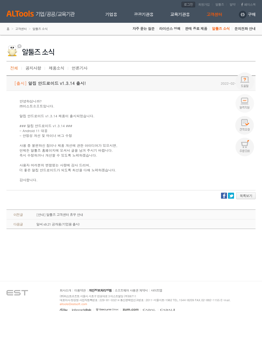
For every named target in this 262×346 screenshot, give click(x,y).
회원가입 (204, 4)
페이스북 (250, 4)
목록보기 (246, 195)
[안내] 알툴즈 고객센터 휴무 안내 (59, 214)
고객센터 (214, 14)
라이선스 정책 (170, 28)
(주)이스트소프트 (69, 296)
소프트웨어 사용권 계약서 (131, 290)
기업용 (111, 14)
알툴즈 (219, 4)
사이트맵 (156, 290)
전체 (14, 68)
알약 (232, 4)
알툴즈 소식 (221, 28)
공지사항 (33, 68)
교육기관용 (180, 14)
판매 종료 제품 (196, 28)
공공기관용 (143, 14)
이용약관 (80, 290)
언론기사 (79, 68)
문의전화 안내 (245, 28)
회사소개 (65, 290)
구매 (247, 14)
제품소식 (56, 68)
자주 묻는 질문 (143, 28)
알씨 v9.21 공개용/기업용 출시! (58, 224)
